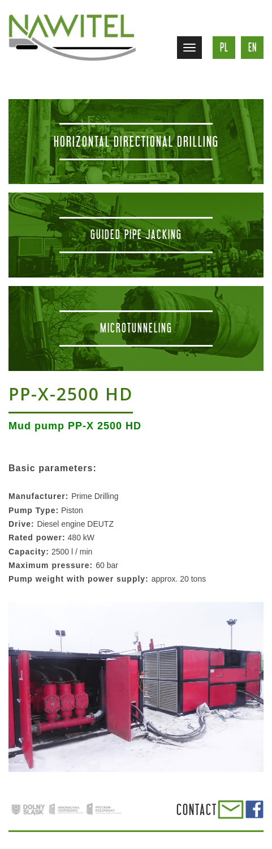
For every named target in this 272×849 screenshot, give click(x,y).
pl (224, 47)
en (252, 47)
